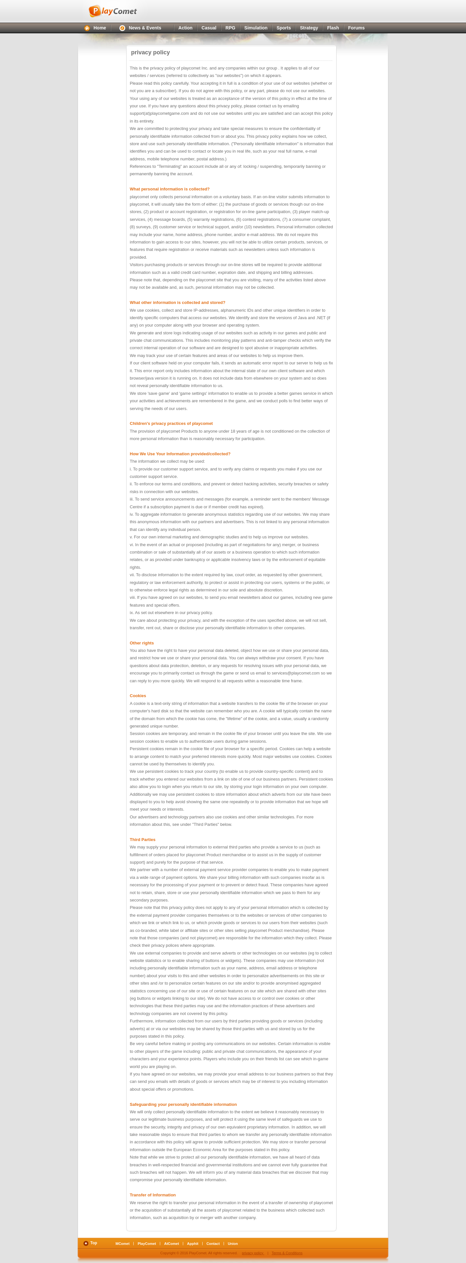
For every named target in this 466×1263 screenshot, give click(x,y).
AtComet (171, 1244)
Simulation (256, 27)
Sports (284, 27)
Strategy (309, 27)
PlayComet (120, 10)
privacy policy (253, 1253)
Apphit (192, 1244)
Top (93, 1243)
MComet (122, 1244)
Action (185, 27)
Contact (213, 1244)
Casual (209, 27)
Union (233, 1244)
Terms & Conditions (287, 1253)
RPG (230, 27)
